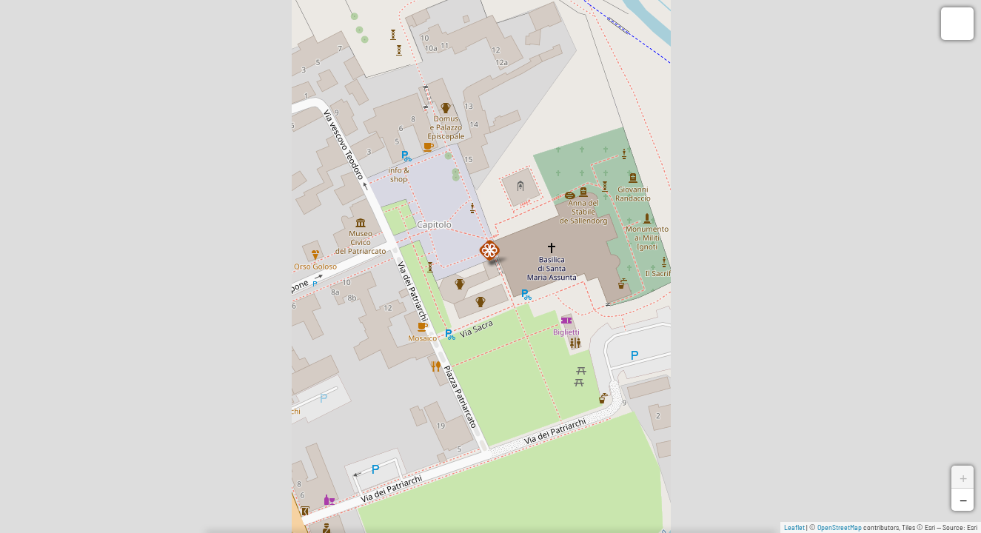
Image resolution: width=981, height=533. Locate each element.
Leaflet (794, 527)
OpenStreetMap (839, 527)
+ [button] (963, 476)
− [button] (963, 499)
